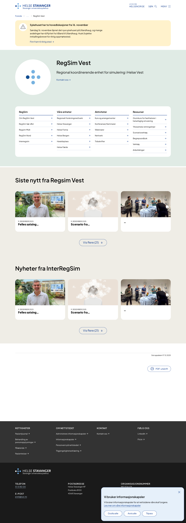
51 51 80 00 (20, 486)
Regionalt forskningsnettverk (70, 118)
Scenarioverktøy (140, 132)
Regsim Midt (24, 129)
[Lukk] (179, 492)
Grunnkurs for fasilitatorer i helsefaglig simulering (144, 119)
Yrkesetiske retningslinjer (144, 127)
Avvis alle (132, 513)
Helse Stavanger (64, 124)
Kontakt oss (62, 79)
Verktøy (136, 144)
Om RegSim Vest (26, 118)
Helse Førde (62, 147)
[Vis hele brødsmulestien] (27, 16)
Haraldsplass (63, 141)
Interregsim (24, 141)
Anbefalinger (138, 150)
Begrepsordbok (140, 138)
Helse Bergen (63, 135)
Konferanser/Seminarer (105, 124)
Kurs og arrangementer (105, 118)
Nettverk (99, 135)
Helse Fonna (62, 129)
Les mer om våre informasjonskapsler (122, 505)
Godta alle (113, 513)
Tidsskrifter (100, 141)
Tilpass (149, 513)
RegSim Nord (25, 135)
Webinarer (99, 129)
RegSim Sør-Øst (26, 124)
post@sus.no (21, 496)
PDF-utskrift (162, 409)
